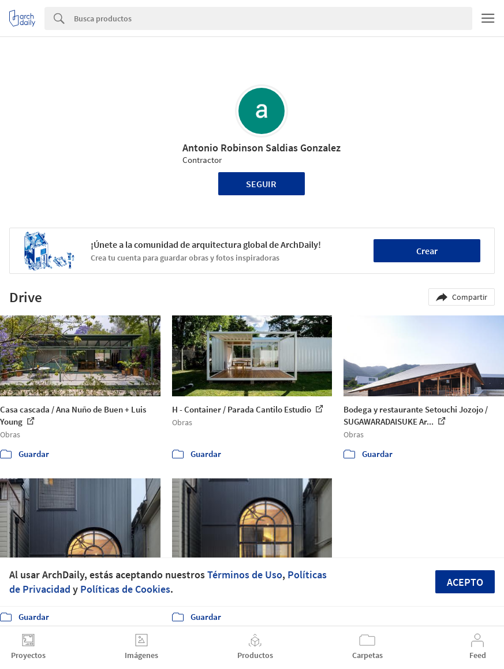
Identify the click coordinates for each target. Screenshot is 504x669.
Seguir (261, 183)
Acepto (465, 582)
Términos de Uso (244, 574)
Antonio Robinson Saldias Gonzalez (261, 147)
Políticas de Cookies (125, 589)
